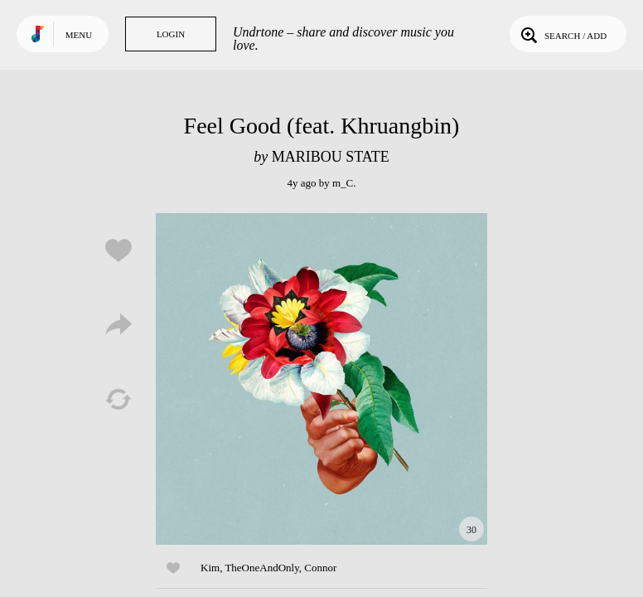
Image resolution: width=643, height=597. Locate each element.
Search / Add (562, 34)
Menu (78, 35)
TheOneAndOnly (261, 567)
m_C (342, 183)
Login (171, 34)
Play (321, 379)
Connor (320, 567)
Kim (210, 567)
